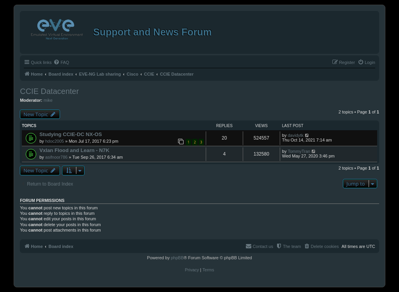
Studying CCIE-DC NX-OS (70, 134)
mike (48, 100)
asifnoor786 (56, 157)
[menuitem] (61, 62)
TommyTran (299, 151)
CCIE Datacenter (49, 91)
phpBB (177, 257)
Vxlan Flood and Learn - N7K (74, 150)
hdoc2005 (54, 141)
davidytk (295, 135)
